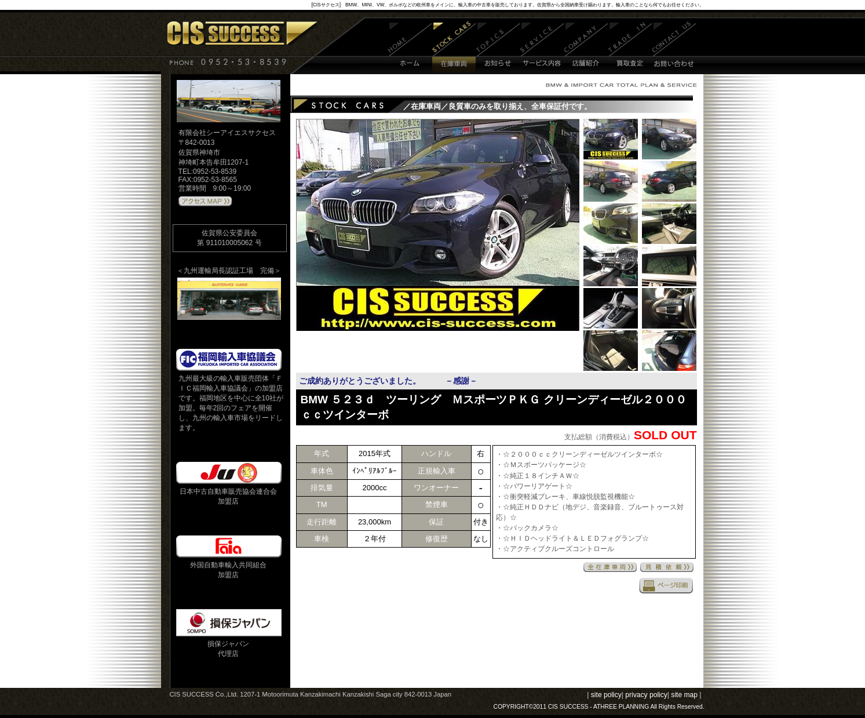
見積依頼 (667, 567)
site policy (606, 695)
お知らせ (498, 47)
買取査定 (630, 47)
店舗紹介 (586, 47)
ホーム (410, 47)
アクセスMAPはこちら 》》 (205, 201)
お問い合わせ (674, 47)
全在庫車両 (610, 567)
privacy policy (646, 695)
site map (684, 695)
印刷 (666, 585)
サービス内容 (542, 47)
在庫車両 (454, 47)
